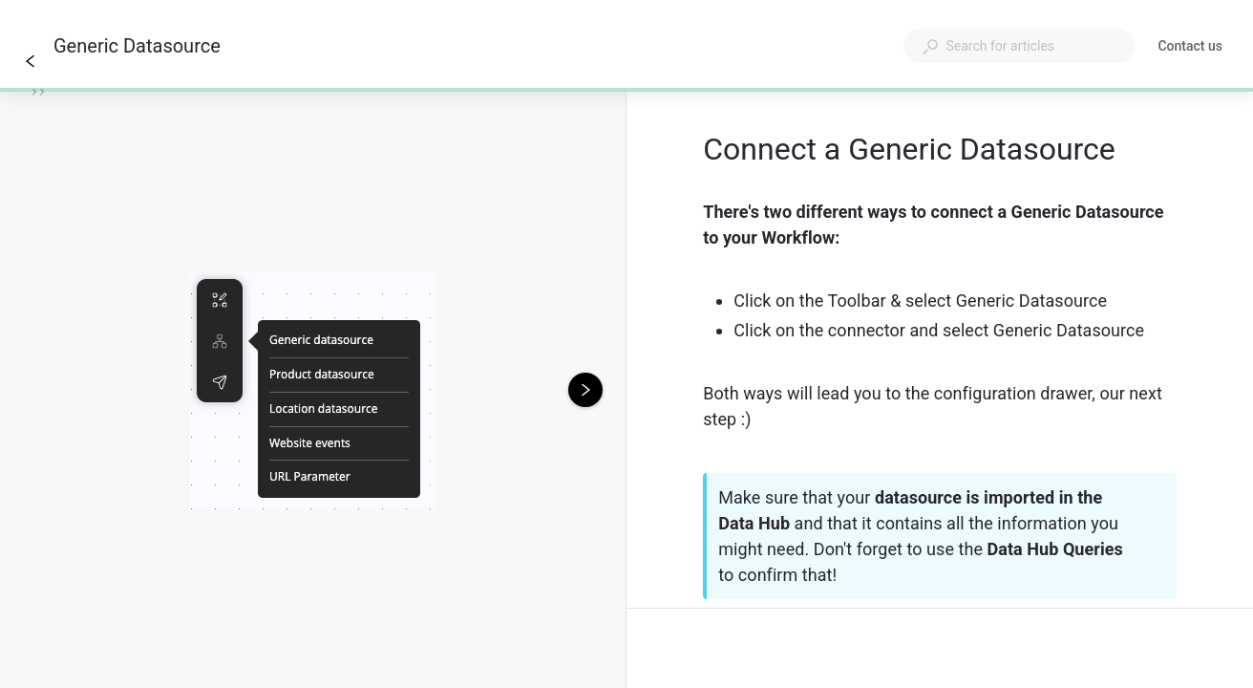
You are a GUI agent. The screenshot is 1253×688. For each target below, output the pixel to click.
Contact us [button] (1189, 46)
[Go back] (30, 61)
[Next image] (585, 390)
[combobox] (1019, 46)
